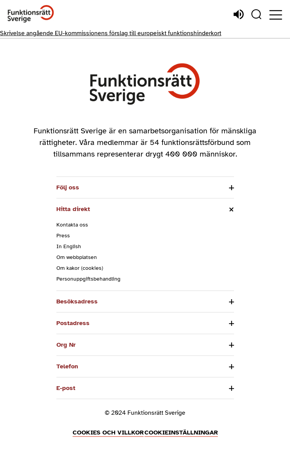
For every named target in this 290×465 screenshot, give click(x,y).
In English (68, 246)
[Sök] (256, 14)
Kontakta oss (72, 224)
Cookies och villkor (108, 432)
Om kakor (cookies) (79, 268)
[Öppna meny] (275, 15)
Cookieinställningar (181, 432)
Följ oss (67, 187)
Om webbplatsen (76, 257)
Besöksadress (77, 301)
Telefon (67, 366)
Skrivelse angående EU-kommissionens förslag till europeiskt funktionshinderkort (110, 33)
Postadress (73, 323)
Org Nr (66, 345)
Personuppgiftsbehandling (88, 279)
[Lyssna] (239, 14)
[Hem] (31, 14)
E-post (65, 388)
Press (63, 235)
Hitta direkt (73, 209)
